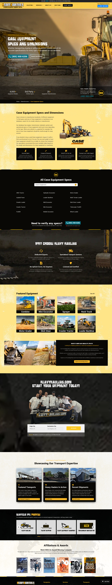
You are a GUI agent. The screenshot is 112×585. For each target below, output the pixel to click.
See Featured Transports (29, 499)
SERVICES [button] (39, 5)
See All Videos (56, 499)
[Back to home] (12, 4)
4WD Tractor (20, 193)
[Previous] (18, 527)
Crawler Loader (20, 202)
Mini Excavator (47, 207)
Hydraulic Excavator (49, 193)
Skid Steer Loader (75, 202)
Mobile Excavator (48, 212)
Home (17, 101)
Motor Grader (74, 193)
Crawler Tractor (20, 207)
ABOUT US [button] (48, 5)
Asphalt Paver (20, 198)
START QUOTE (68, 5)
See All (93, 294)
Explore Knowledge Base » (81, 361)
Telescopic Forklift (75, 207)
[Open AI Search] (105, 582)
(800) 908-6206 (103, 6)
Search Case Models (37, 56)
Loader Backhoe (48, 198)
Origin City (32, 426)
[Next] (93, 527)
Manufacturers (25, 101)
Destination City (51, 426)
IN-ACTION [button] (29, 5)
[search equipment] (54, 185)
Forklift (18, 212)
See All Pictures (83, 499)
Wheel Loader (74, 212)
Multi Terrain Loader (76, 198)
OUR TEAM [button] (57, 5)
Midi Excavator (47, 202)
